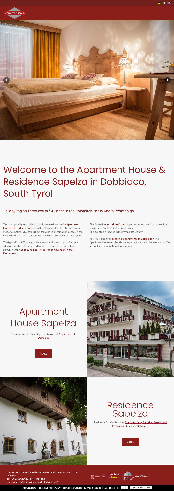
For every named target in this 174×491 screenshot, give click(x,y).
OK (124, 487)
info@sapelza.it (37, 478)
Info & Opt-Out (141, 487)
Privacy (23, 482)
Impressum (12, 482)
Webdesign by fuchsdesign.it (44, 482)
